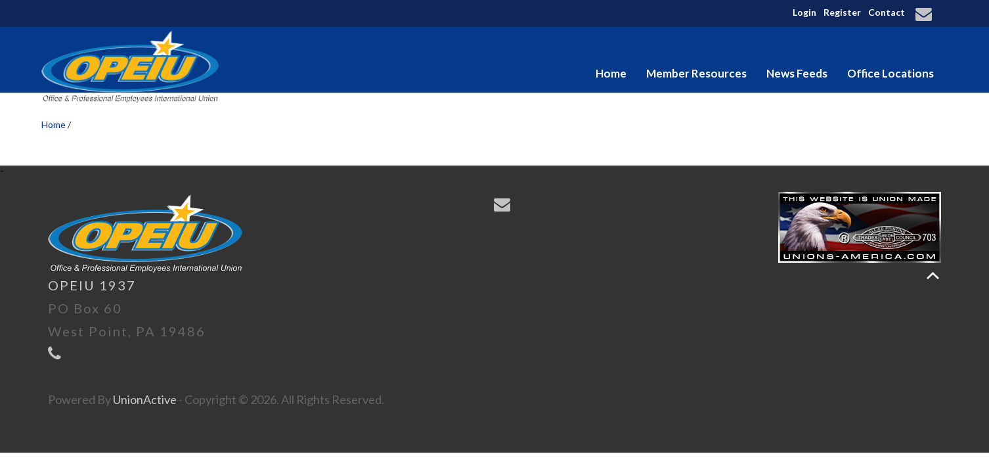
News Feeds (796, 73)
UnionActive (145, 399)
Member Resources (696, 73)
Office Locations (890, 73)
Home (611, 73)
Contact (886, 12)
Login (804, 12)
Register (842, 12)
